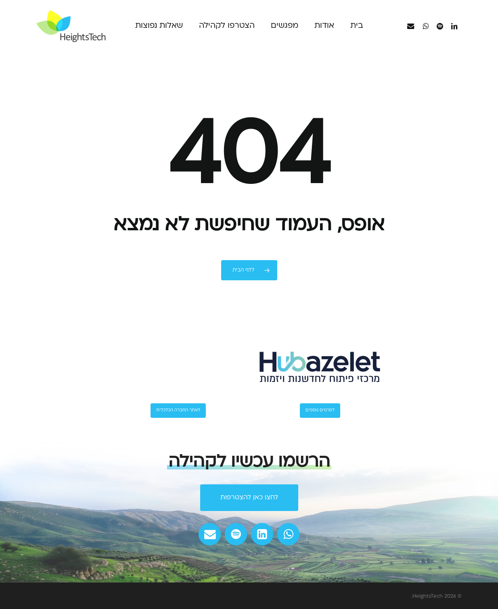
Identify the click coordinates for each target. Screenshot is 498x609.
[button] (249, 497)
